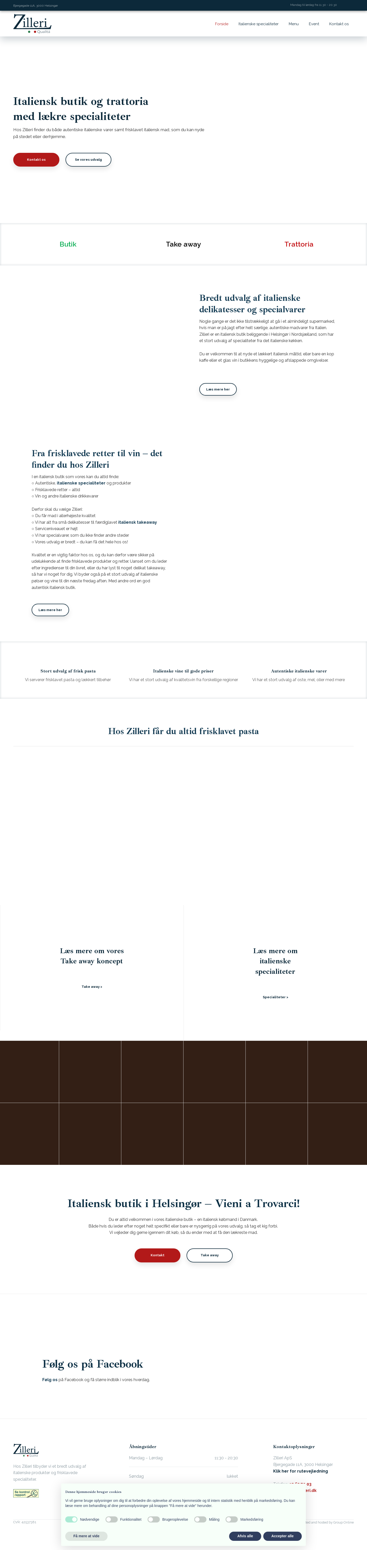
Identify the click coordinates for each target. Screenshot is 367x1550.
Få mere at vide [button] (86, 1536)
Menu (294, 24)
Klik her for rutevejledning (300, 1471)
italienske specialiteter (81, 483)
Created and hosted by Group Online (326, 1522)
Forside (221, 24)
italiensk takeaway (137, 522)
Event (314, 24)
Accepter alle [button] (282, 1536)
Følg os (50, 1379)
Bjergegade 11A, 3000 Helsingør (35, 5)
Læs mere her (218, 389)
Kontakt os (339, 24)
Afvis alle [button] (245, 1536)
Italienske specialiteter (259, 24)
